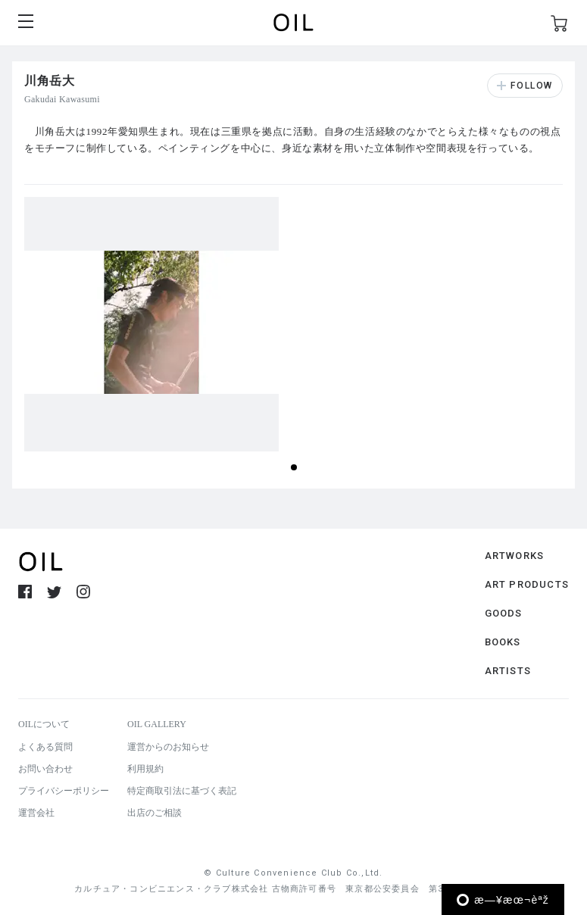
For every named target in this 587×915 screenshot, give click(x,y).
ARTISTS (508, 670)
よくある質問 (45, 747)
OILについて (44, 724)
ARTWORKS (515, 555)
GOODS (504, 613)
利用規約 (145, 769)
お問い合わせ (45, 769)
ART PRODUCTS (527, 584)
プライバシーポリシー (63, 790)
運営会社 (36, 812)
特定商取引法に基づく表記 (181, 790)
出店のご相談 (154, 812)
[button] (294, 467)
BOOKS (503, 642)
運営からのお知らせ (168, 747)
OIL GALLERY (156, 724)
